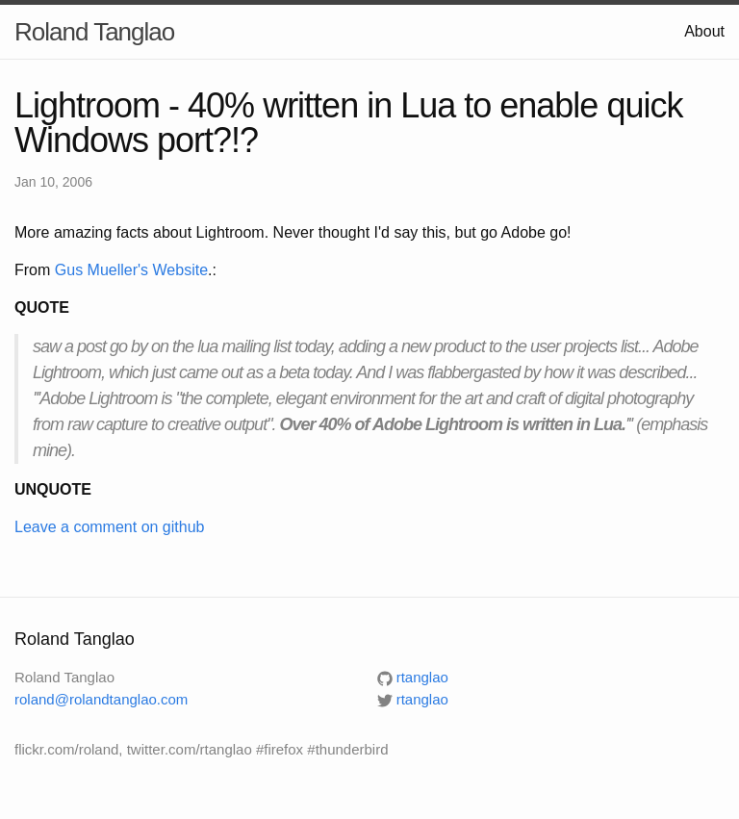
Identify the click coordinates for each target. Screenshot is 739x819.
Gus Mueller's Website (131, 270)
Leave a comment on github (109, 527)
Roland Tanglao (94, 31)
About (704, 31)
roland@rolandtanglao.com (101, 699)
